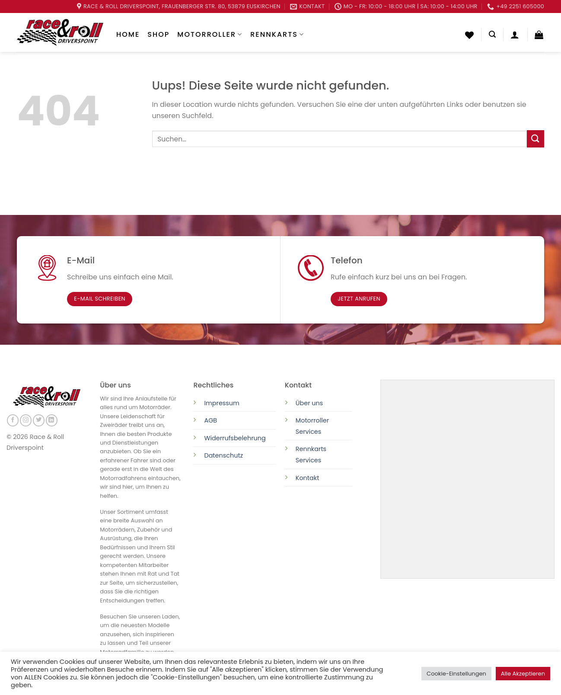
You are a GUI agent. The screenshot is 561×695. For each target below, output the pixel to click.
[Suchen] (492, 34)
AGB (210, 420)
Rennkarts (277, 34)
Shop (158, 34)
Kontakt (307, 478)
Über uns (309, 403)
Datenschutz (224, 455)
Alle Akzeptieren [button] (523, 673)
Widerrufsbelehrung (234, 438)
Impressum (221, 403)
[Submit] (535, 138)
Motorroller (209, 34)
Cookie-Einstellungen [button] (456, 673)
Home (128, 34)
